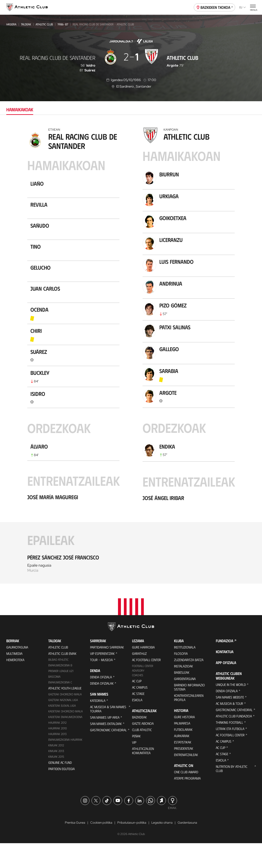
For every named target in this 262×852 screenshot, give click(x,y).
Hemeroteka (15, 668)
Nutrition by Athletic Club (231, 777)
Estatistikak (182, 751)
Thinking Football (229, 731)
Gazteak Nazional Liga (63, 708)
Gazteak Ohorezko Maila (65, 703)
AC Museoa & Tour (229, 712)
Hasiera (11, 24)
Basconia (54, 685)
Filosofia (181, 662)
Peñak (136, 745)
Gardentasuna (185, 687)
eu (242, 7)
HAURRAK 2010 (57, 737)
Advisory (138, 679)
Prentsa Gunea (73, 831)
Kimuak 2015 (56, 765)
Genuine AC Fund (60, 771)
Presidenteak (183, 757)
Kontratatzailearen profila (188, 706)
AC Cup (136, 690)
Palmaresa (182, 732)
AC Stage (138, 702)
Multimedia (14, 662)
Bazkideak (139, 726)
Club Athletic (142, 738)
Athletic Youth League (64, 697)
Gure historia (184, 725)
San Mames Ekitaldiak (106, 732)
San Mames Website (230, 706)
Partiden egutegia (61, 777)
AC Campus (140, 696)
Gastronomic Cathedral (108, 738)
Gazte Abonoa (143, 732)
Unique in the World (231, 693)
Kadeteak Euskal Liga (62, 714)
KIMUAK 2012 (56, 754)
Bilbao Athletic (58, 668)
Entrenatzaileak (186, 763)
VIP (134, 751)
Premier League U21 (60, 679)
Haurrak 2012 (57, 731)
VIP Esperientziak (102, 662)
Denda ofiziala (101, 686)
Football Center (142, 674)
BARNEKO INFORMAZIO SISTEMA (189, 696)
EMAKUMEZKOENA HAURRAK (65, 748)
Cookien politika (100, 831)
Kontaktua (224, 660)
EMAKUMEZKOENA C (60, 691)
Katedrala (97, 709)
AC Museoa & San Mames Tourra (108, 717)
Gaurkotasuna (17, 656)
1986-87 (63, 24)
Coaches (137, 683)
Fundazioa (224, 649)
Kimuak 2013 (56, 759)
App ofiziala (226, 671)
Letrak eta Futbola (230, 737)
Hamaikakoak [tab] (19, 109)
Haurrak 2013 (57, 742)
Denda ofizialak (102, 692)
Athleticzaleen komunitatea (143, 759)
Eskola (137, 708)
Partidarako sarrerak (107, 656)
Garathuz (139, 662)
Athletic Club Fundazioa (234, 725)
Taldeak (26, 24)
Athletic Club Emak (62, 662)
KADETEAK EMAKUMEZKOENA (65, 725)
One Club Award (186, 780)
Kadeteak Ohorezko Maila (65, 720)
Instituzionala (184, 656)
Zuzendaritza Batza (188, 668)
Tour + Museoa (101, 668)
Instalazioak (183, 675)
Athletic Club (44, 24)
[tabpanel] (131, 354)
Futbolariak (183, 738)
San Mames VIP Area (104, 726)
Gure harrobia (143, 656)
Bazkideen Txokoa (214, 6)
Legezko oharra (163, 831)
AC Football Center (146, 668)
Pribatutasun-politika (132, 831)
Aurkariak (181, 744)
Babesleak (181, 681)
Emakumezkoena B (60, 674)
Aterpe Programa (187, 787)
